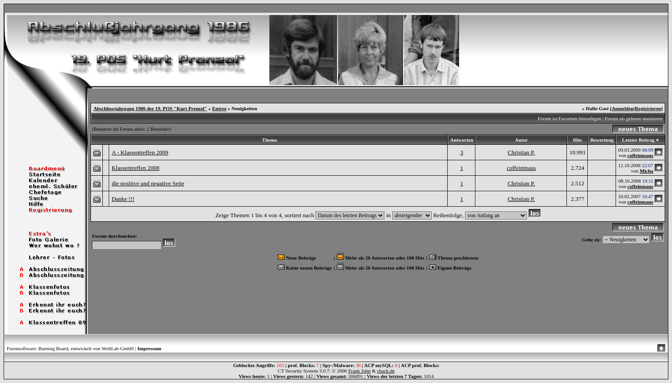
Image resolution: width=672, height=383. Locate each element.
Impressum (149, 348)
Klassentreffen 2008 (135, 167)
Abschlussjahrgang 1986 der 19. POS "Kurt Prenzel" (150, 108)
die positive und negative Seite (147, 183)
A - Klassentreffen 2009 (139, 152)
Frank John (359, 370)
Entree (219, 108)
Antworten (461, 140)
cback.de (386, 370)
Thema (269, 140)
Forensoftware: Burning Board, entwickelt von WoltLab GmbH (70, 348)
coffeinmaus (640, 155)
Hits (577, 140)
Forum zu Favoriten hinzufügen (569, 118)
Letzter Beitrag (638, 140)
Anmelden (622, 108)
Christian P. (521, 152)
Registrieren (648, 108)
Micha (646, 171)
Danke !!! (122, 198)
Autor (521, 140)
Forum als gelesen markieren (633, 118)
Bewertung (601, 140)
